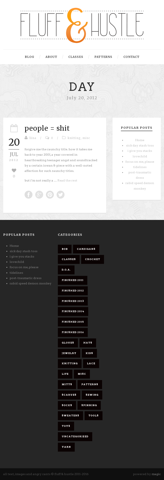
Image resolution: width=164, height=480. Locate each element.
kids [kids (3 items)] (89, 353)
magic (156, 474)
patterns (103, 57)
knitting (74, 138)
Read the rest (67, 180)
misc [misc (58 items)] (82, 373)
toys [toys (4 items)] (66, 425)
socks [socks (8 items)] (67, 405)
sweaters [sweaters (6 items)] (70, 415)
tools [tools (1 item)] (93, 415)
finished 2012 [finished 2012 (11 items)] (73, 290)
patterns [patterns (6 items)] (89, 384)
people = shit (47, 128)
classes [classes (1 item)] (69, 259)
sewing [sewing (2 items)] (92, 394)
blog (29, 57)
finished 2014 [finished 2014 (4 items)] (73, 311)
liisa (32, 138)
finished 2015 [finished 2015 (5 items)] (73, 321)
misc (86, 138)
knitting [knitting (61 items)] (70, 363)
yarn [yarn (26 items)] (66, 446)
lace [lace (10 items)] (91, 363)
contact (131, 57)
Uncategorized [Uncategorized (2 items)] (75, 436)
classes (75, 57)
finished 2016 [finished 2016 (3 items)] (73, 332)
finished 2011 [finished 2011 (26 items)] (72, 280)
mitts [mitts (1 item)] (67, 384)
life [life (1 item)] (65, 373)
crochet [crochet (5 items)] (92, 259)
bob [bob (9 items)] (65, 248)
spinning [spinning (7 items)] (89, 405)
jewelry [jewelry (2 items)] (69, 353)
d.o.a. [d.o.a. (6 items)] (66, 269)
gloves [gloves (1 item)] (68, 342)
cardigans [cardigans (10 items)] (86, 248)
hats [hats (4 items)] (87, 342)
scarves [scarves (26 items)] (69, 394)
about (51, 57)
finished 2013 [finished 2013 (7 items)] (73, 301)
